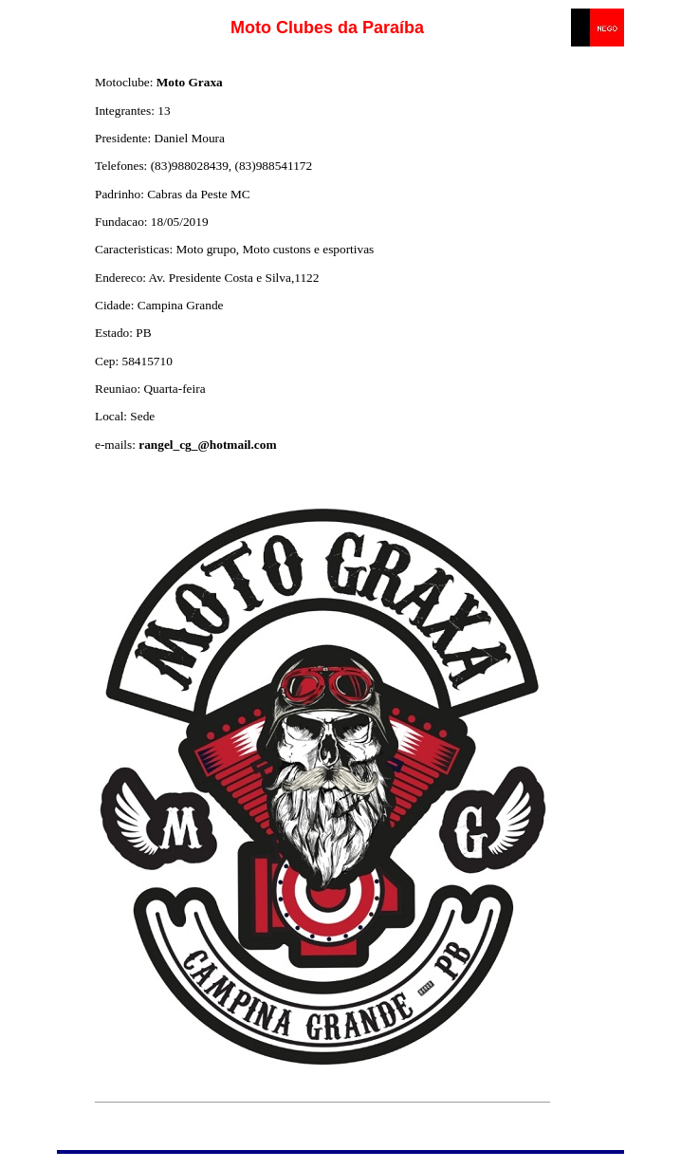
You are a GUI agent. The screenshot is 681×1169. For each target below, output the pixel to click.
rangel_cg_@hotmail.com (207, 444)
